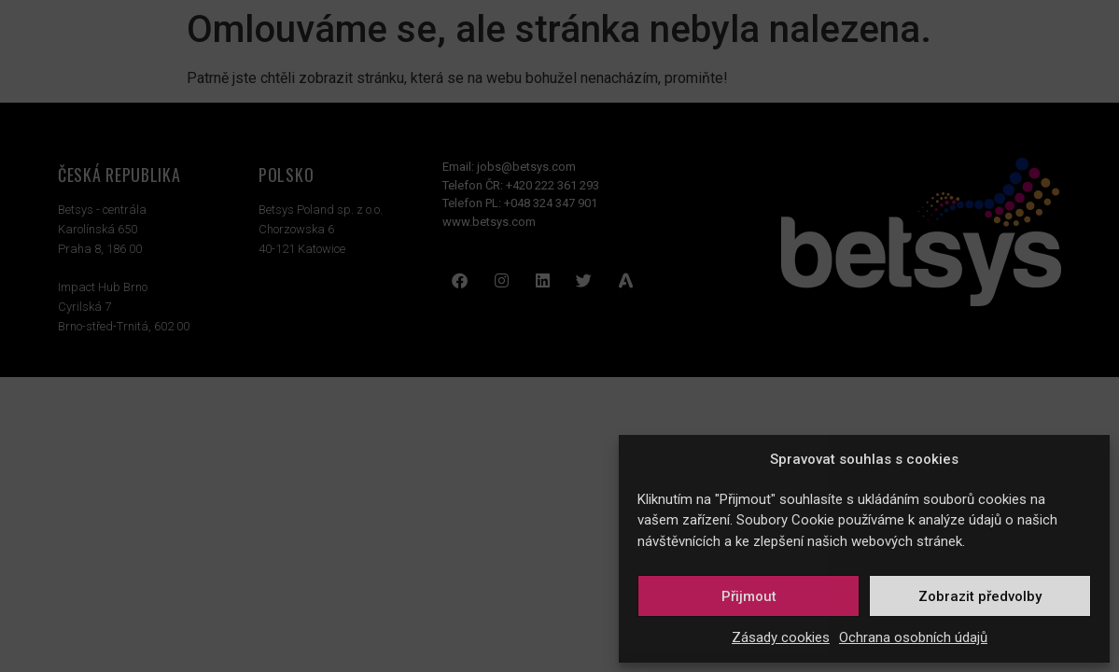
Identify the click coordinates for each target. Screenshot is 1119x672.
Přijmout (748, 596)
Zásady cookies (781, 637)
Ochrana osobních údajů (913, 637)
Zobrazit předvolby (980, 596)
